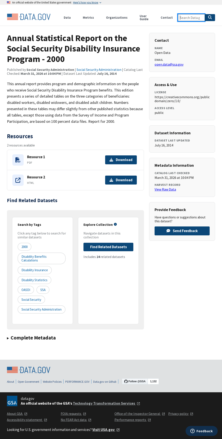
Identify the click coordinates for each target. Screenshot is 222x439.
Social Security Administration (99, 69)
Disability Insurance (34, 270)
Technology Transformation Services (106, 403)
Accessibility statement (27, 419)
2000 (24, 247)
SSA (43, 290)
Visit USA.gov (106, 429)
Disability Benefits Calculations (34, 258)
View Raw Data (165, 189)
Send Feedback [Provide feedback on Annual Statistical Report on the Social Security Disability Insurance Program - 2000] (182, 230)
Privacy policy (180, 413)
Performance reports (132, 419)
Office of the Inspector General (139, 413)
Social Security (31, 300)
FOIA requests (73, 413)
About (10, 382)
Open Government (28, 382)
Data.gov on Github (104, 382)
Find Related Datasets (108, 246)
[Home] (28, 17)
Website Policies (52, 382)
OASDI (25, 290)
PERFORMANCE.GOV (77, 382)
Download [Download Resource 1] (120, 159)
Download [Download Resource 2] (120, 180)
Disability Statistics (34, 280)
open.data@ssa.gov (169, 64)
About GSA (17, 413)
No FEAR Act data (76, 419)
